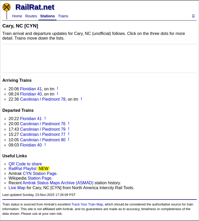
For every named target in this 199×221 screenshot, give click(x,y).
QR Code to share (25, 164)
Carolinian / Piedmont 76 (42, 124)
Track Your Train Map (87, 204)
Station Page (40, 178)
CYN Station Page (39, 173)
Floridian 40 (31, 94)
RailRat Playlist (23, 168)
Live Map (17, 188)
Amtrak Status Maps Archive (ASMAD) (58, 183)
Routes (31, 16)
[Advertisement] (99, 58)
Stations (47, 16)
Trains (63, 16)
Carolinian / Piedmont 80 (42, 140)
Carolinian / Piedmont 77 (42, 134)
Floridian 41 (31, 89)
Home (17, 16)
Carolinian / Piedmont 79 (42, 129)
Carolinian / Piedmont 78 (42, 99)
